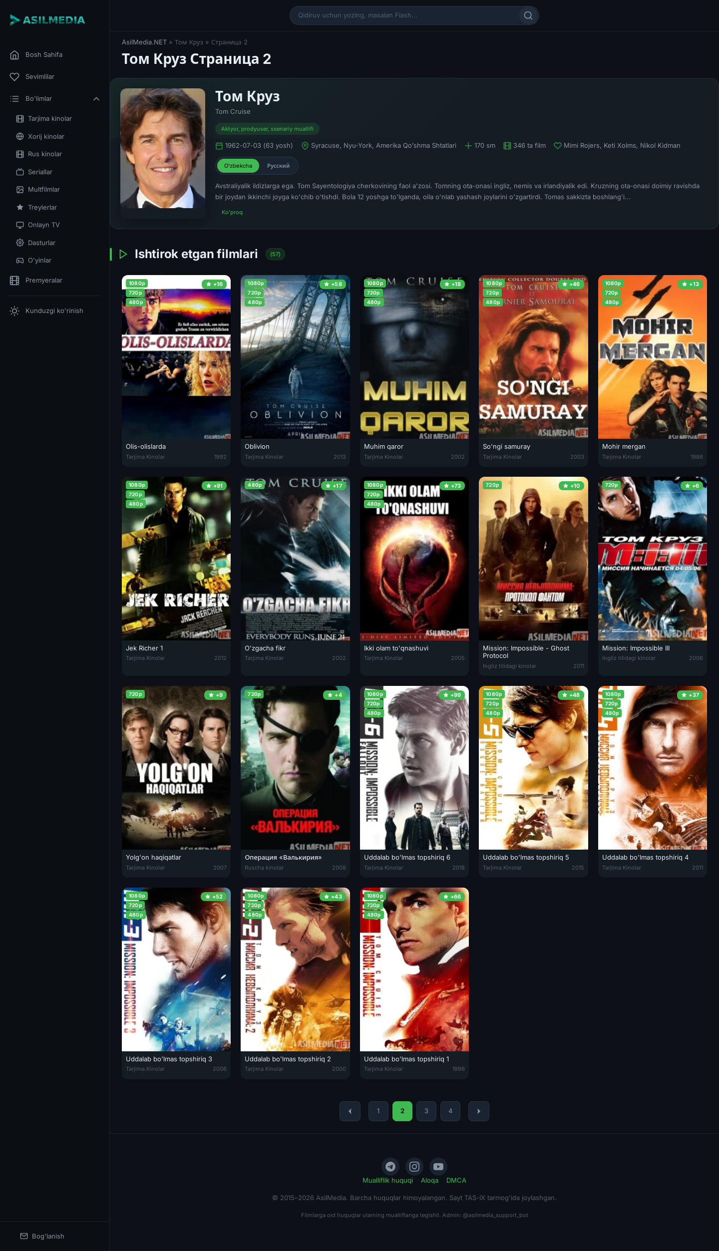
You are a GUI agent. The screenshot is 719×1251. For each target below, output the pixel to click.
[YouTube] (438, 1167)
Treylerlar (36, 207)
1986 (697, 456)
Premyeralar (35, 281)
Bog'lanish (42, 1236)
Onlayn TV (38, 225)
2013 (340, 456)
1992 (220, 456)
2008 (339, 867)
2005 (458, 657)
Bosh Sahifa (35, 55)
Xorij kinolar (40, 136)
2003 (577, 456)
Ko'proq (232, 212)
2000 (339, 1068)
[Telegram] (390, 1167)
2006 (696, 657)
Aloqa (429, 1180)
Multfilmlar (38, 189)
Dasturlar (35, 243)
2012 (220, 657)
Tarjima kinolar (44, 118)
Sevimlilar (31, 77)
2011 (578, 665)
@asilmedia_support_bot (495, 1215)
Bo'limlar (55, 99)
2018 (458, 867)
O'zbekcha (238, 165)
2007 (220, 867)
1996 (458, 1068)
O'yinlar (33, 260)
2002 (458, 456)
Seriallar (34, 172)
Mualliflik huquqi (387, 1180)
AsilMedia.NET (144, 42)
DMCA (456, 1180)
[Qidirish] (528, 15)
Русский (278, 165)
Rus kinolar (39, 154)
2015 (578, 867)
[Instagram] (414, 1167)
